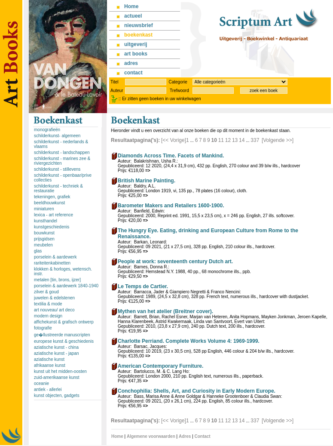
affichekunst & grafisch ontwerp (64, 322)
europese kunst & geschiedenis (64, 341)
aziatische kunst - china (56, 347)
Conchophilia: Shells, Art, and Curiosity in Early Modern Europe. (196, 391)
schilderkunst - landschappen (62, 152)
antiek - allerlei (47, 389)
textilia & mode (48, 303)
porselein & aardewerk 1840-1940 (66, 285)
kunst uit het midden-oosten (60, 371)
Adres (185, 436)
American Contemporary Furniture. (160, 366)
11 (221, 140)
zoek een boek (264, 90)
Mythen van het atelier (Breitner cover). (165, 311)
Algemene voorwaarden (151, 436)
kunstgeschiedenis (51, 227)
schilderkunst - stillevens (57, 169)
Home (117, 436)
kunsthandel (45, 220)
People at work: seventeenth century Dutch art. (175, 261)
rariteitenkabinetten (52, 263)
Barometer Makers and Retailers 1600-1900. (171, 206)
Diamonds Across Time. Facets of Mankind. (171, 156)
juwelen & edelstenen (54, 297)
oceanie (41, 383)
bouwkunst (44, 233)
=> (147, 170)
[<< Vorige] (173, 140)
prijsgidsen (44, 239)
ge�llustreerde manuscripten (62, 334)
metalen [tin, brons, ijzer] (57, 279)
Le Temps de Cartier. (143, 286)
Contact (202, 436)
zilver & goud (46, 291)
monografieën (47, 129)
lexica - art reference (53, 214)
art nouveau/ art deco (54, 310)
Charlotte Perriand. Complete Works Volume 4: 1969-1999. (189, 341)
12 (228, 140)
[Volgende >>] (277, 140)
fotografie (43, 328)
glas (38, 251)
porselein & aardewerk (55, 257)
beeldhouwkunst (49, 202)
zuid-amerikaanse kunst (56, 377)
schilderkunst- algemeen (57, 135)
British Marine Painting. (146, 181)
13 (235, 140)
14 (241, 140)
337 (255, 140)
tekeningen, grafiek (52, 196)
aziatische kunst (49, 359)
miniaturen (44, 208)
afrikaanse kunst (49, 365)
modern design (48, 316)
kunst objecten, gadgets (56, 395)
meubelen (43, 245)
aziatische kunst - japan (56, 353)
